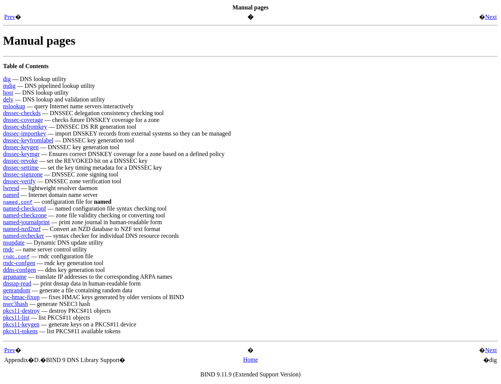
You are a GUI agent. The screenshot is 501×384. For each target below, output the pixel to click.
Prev (9, 17)
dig (7, 79)
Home (250, 359)
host (8, 92)
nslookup (14, 106)
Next (491, 17)
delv (8, 99)
